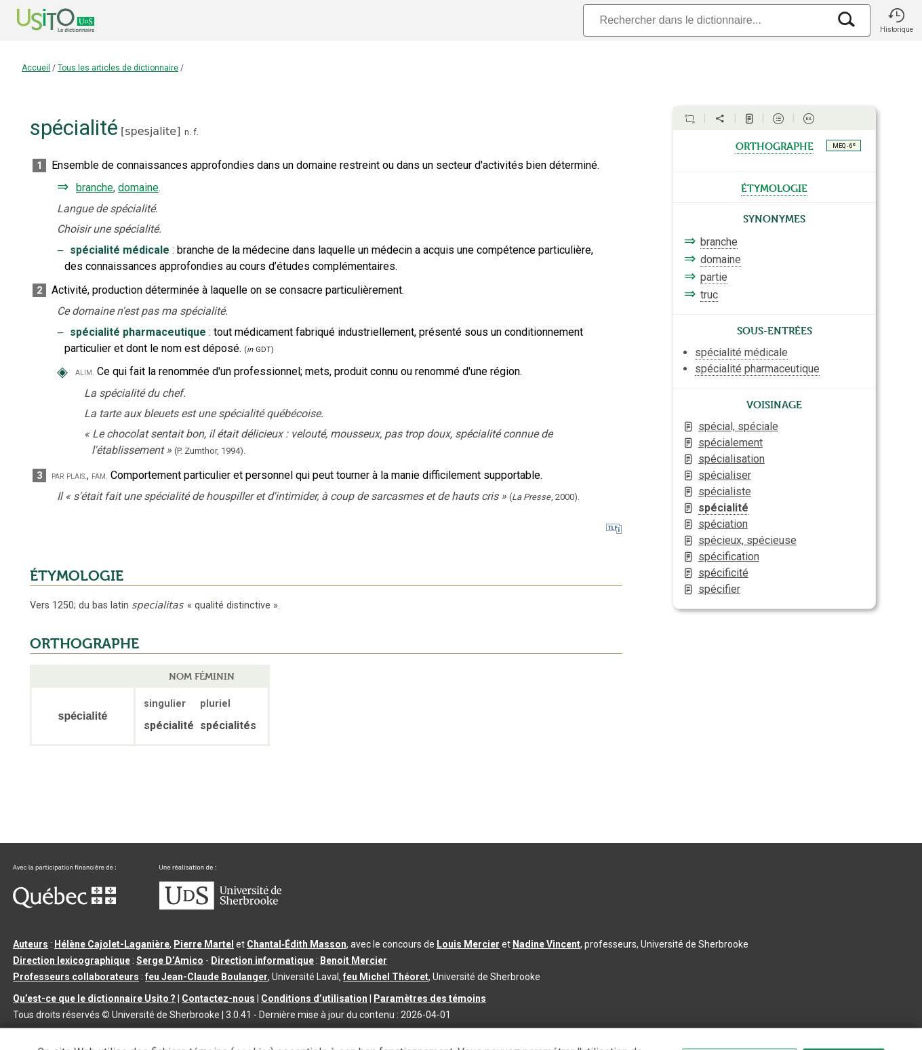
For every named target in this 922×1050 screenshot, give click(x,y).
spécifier (719, 589)
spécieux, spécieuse (747, 540)
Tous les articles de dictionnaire (118, 68)
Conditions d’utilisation (314, 998)
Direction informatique (262, 960)
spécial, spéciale (738, 426)
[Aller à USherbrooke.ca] (220, 906)
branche (94, 187)
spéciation (723, 524)
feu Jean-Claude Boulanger (206, 976)
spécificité (723, 572)
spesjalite (150, 131)
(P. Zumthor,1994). (209, 451)
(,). (544, 497)
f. (196, 132)
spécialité (723, 507)
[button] (896, 20)
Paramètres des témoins (430, 998)
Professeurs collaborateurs (76, 976)
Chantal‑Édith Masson (296, 944)
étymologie (774, 187)
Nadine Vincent (546, 944)
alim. (84, 372)
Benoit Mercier (353, 960)
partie (713, 277)
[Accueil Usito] (40, 20)
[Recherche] (706, 20)
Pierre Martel (204, 944)
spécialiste (724, 491)
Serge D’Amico (169, 960)
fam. (100, 476)
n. (187, 132)
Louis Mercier (468, 944)
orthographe (775, 145)
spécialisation (731, 458)
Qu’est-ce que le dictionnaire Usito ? (94, 998)
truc (709, 294)
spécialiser (724, 475)
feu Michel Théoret (385, 976)
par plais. (69, 476)
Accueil (36, 68)
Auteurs (30, 944)
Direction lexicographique (71, 960)
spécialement (730, 442)
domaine (138, 187)
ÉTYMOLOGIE (76, 576)
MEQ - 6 (844, 145)
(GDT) (259, 349)
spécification (728, 556)
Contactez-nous (218, 998)
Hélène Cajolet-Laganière (111, 944)
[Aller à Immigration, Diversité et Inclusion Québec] (64, 904)
